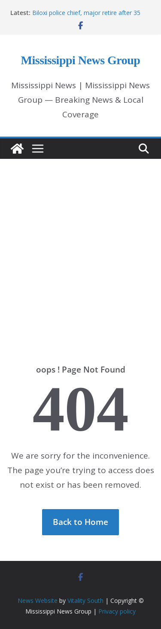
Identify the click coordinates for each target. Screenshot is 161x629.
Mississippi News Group (80, 60)
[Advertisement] (80, 245)
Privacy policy (117, 611)
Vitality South (85, 600)
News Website (38, 600)
